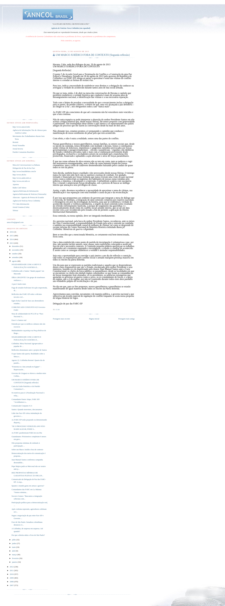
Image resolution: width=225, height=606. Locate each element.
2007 (12, 585)
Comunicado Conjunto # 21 (21, 406)
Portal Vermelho (19, 145)
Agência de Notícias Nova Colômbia (26, 201)
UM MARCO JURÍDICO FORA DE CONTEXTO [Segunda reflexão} (93, 55)
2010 (12, 574)
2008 (12, 582)
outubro (15, 254)
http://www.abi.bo (19, 175)
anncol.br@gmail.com (15, 222)
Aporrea (16, 184)
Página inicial (94, 319)
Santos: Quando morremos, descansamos (26, 409)
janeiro (15, 562)
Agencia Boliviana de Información (25, 191)
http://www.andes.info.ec (22, 178)
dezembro (16, 246)
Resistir (15, 142)
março (14, 554)
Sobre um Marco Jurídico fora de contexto (27, 449)
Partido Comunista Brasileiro (23, 152)
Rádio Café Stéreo (19, 188)
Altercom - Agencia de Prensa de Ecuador (28, 197)
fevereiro (15, 558)
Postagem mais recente (61, 319)
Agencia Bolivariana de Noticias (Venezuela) (29, 194)
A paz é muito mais (18, 284)
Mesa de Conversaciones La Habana (26, 165)
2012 (12, 567)
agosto (14, 261)
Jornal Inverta (18, 149)
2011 (12, 570)
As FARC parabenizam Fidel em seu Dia (26, 433)
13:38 (58, 309)
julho (14, 540)
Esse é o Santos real (18, 320)
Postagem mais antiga (126, 319)
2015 (12, 236)
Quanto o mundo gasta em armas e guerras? (27, 486)
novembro (16, 250)
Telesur (15, 210)
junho (14, 543)
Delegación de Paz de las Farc (24, 168)
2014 (12, 239)
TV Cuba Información (21, 204)
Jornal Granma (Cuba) (21, 207)
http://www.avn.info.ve (21, 181)
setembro (15, 257)
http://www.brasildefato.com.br (24, 171)
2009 (12, 578)
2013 (12, 243)
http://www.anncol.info (21, 127)
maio (14, 547)
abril (14, 551)
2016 (12, 232)
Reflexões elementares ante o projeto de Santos (29, 350)
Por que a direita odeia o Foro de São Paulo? (28, 535)
